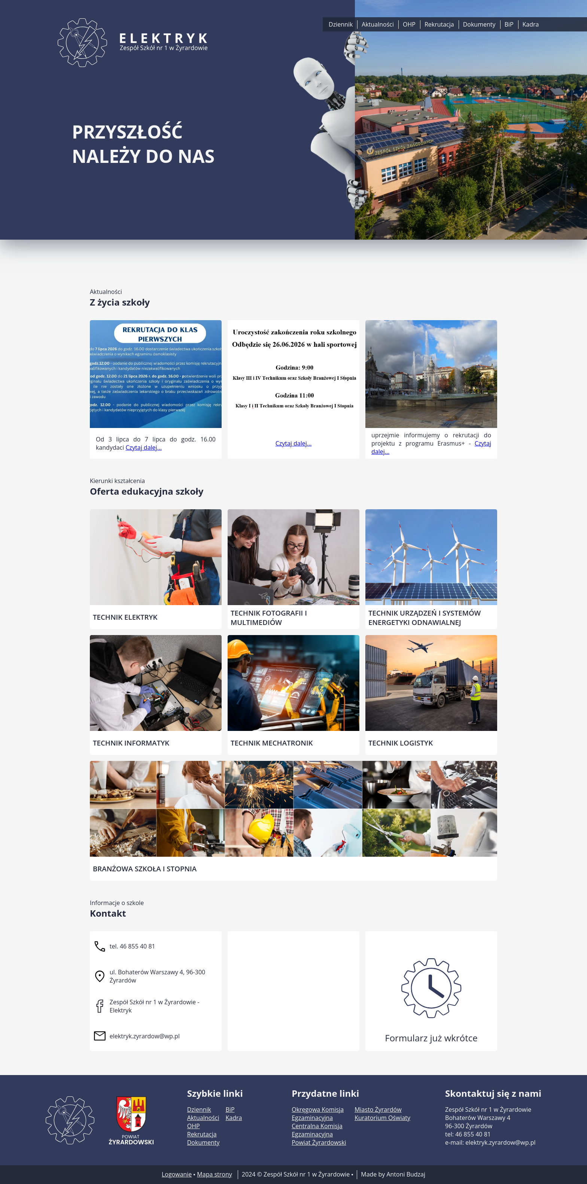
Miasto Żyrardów (378, 1109)
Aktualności (378, 24)
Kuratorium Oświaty (382, 1118)
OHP (409, 24)
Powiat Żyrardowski (319, 1142)
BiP (509, 24)
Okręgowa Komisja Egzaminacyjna (318, 1113)
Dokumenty (479, 24)
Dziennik (341, 24)
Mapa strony (214, 1174)
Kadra (531, 24)
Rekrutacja (439, 24)
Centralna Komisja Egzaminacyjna (317, 1130)
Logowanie (177, 1174)
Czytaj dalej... (143, 447)
